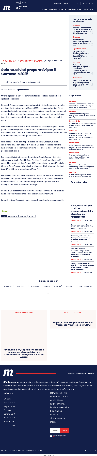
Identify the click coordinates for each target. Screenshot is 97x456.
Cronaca (76, 25)
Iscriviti (65, 429)
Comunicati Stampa (31, 61)
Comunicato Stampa (17, 82)
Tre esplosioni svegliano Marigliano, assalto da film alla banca (82, 42)
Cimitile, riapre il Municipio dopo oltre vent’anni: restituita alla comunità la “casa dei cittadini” (81, 252)
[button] (77, 3)
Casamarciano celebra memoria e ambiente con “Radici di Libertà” (79, 156)
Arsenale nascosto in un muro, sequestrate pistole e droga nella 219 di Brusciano (82, 30)
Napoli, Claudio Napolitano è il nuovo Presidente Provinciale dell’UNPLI (73, 322)
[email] (55, 429)
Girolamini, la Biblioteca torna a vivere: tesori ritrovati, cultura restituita (81, 55)
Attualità (76, 62)
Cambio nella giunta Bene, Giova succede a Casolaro (80, 175)
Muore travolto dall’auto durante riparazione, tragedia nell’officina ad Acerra (81, 166)
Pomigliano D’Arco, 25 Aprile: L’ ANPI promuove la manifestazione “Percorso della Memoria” (82, 266)
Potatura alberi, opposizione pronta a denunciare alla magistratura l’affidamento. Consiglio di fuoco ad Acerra (24, 352)
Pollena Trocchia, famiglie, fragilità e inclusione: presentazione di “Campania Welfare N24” (81, 69)
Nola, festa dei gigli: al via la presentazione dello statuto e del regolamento (82, 83)
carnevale (23, 216)
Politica (72, 171)
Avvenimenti (10, 61)
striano (32, 216)
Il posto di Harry (78, 48)
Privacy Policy (58, 436)
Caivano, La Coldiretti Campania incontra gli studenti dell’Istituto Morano (81, 238)
